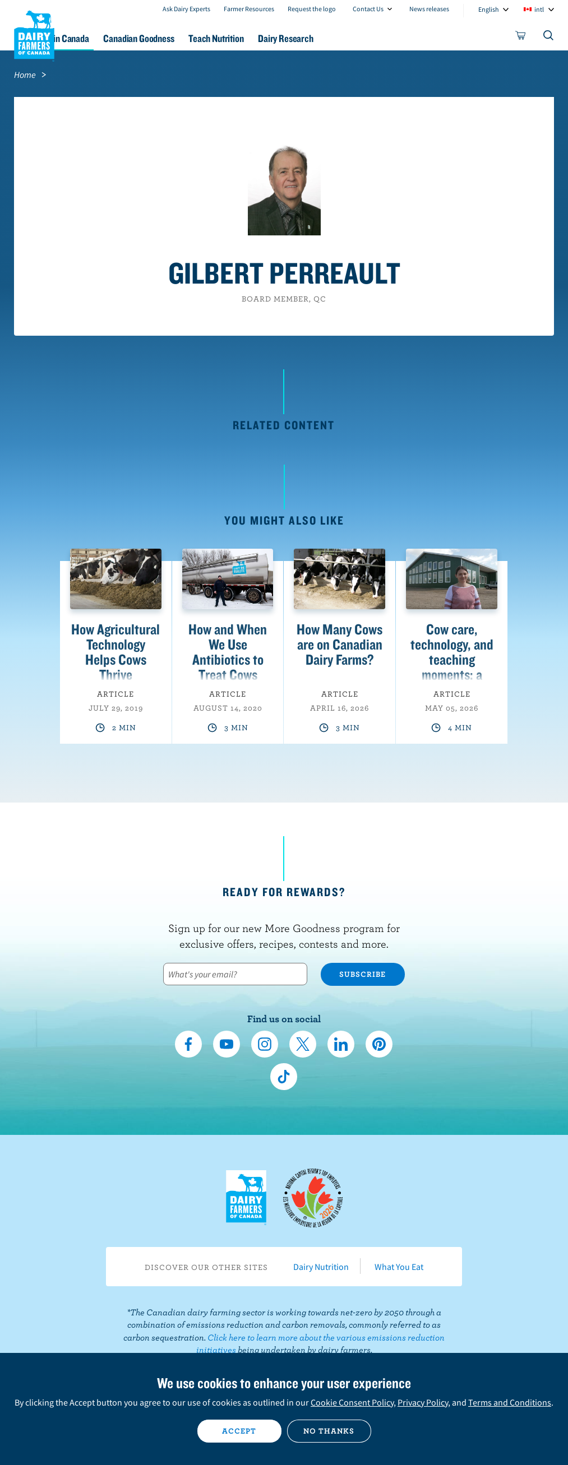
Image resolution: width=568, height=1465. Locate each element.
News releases (429, 8)
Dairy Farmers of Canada (34, 34)
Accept (239, 1430)
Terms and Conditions (509, 1402)
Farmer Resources (249, 8)
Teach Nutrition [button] (280, 38)
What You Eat (399, 1266)
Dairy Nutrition (321, 1266)
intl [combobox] (539, 9)
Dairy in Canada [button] (108, 38)
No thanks (328, 1430)
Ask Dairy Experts (186, 8)
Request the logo (312, 8)
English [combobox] (488, 9)
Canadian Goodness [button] (194, 38)
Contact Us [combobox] (368, 8)
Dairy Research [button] (359, 38)
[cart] (521, 37)
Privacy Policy (423, 1402)
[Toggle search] (549, 37)
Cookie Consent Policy (352, 1402)
